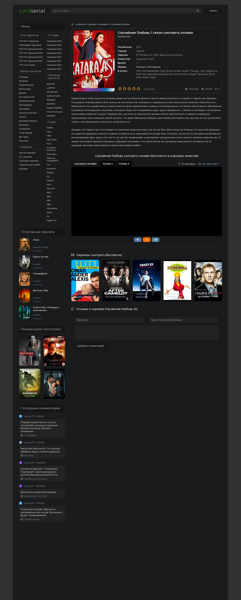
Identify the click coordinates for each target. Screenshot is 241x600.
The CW (51, 188)
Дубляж (51, 84)
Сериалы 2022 (54, 57)
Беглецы (27, 456)
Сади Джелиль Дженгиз (159, 74)
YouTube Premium (51, 148)
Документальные (28, 121)
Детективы (25, 89)
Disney (50, 172)
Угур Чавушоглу (208, 71)
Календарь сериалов (30, 45)
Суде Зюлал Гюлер (170, 71)
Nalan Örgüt (149, 77)
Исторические (27, 97)
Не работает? (209, 163)
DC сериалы (25, 156)
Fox (48, 164)
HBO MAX (52, 139)
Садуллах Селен (145, 59)
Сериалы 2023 (54, 53)
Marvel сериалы (27, 152)
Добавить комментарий (90, 346)
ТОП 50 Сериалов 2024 (31, 49)
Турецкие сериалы (29, 160)
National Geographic (53, 159)
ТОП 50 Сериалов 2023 (31, 53)
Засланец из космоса (34, 479)
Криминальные (27, 101)
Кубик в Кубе (53, 96)
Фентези (23, 140)
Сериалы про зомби (29, 164)
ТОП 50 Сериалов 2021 (30, 61)
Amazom (51, 168)
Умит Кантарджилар (147, 71)
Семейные (24, 129)
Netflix (50, 127)
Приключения (26, 85)
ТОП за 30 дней (27, 65)
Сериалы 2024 (54, 49)
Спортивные (25, 133)
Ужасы (22, 117)
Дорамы (23, 168)
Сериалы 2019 (54, 69)
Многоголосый (55, 111)
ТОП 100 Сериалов (29, 41)
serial (32, 11)
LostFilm (51, 88)
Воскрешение (30, 519)
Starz (49, 212)
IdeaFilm (51, 115)
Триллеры (24, 109)
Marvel (50, 180)
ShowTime (52, 208)
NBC (49, 204)
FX (48, 216)
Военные (24, 125)
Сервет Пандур (190, 71)
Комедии (23, 77)
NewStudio (52, 92)
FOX (49, 143)
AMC (49, 192)
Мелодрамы (25, 105)
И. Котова (141, 55)
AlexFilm (51, 104)
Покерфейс (29, 435)
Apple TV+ (52, 220)
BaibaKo (51, 100)
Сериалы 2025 (54, 45)
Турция (140, 51)
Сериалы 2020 (54, 65)
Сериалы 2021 (54, 61)
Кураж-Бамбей (54, 107)
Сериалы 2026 (54, 41)
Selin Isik (140, 74)
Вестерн (23, 136)
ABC (49, 200)
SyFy (49, 184)
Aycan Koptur (181, 74)
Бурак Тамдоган (199, 74)
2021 (138, 47)
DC (48, 176)
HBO (49, 135)
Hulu (49, 131)
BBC (49, 196)
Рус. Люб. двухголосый (161, 55)
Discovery (52, 154)
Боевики (23, 81)
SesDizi (179, 55)
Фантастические (28, 113)
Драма (22, 93)
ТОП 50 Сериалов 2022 (31, 57)
